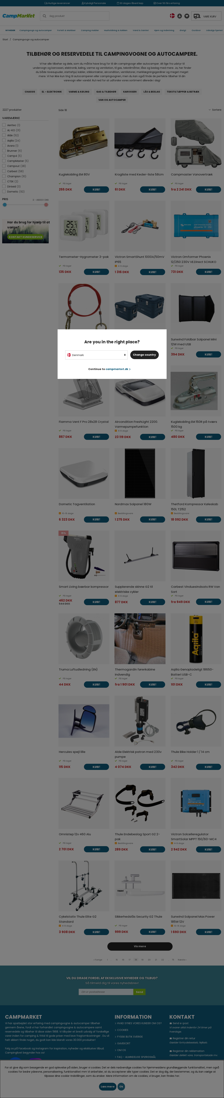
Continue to (109, 369)
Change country (144, 355)
